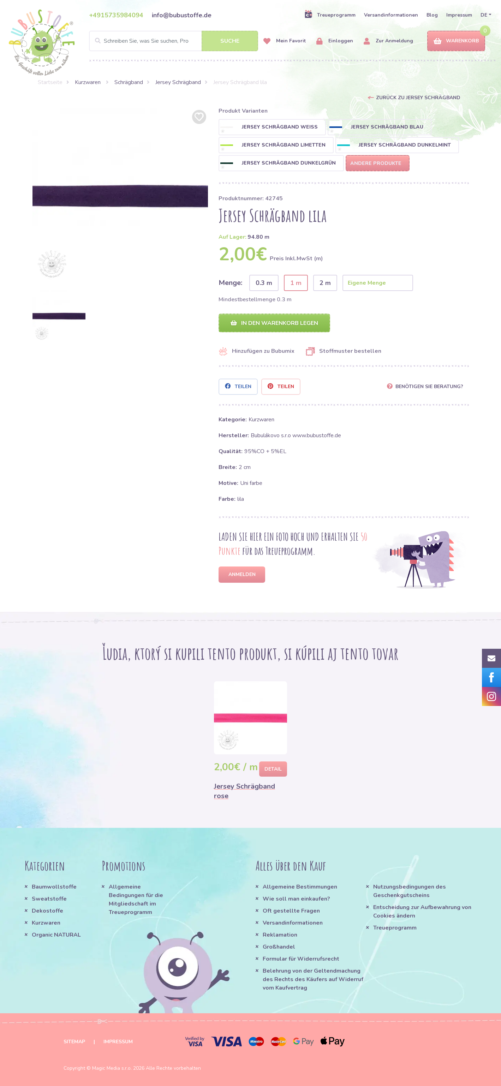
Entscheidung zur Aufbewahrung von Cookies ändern (422, 911)
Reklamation (280, 935)
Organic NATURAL (56, 935)
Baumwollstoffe (54, 887)
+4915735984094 (116, 15)
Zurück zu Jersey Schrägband (418, 97)
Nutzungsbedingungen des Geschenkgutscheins (409, 891)
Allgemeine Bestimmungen (300, 887)
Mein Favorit (284, 41)
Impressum (459, 15)
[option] (120, 196)
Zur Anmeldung (388, 41)
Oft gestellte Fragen (291, 911)
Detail (273, 769)
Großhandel (279, 947)
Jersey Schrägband (178, 82)
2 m (325, 283)
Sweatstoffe (49, 899)
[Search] (173, 41)
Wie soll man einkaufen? (296, 899)
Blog (432, 15)
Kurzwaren (88, 82)
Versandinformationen (391, 15)
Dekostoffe (47, 911)
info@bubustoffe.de (181, 15)
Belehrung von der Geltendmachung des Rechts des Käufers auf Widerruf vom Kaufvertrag (313, 979)
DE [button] (484, 15)
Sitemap (74, 1041)
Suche (229, 41)
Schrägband (128, 82)
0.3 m (264, 283)
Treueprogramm (330, 14)
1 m (296, 283)
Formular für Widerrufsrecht (301, 959)
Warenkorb (456, 41)
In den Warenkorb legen (274, 323)
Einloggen (334, 41)
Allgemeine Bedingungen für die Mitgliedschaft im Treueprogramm (136, 899)
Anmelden (242, 574)
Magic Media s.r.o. (112, 1068)
